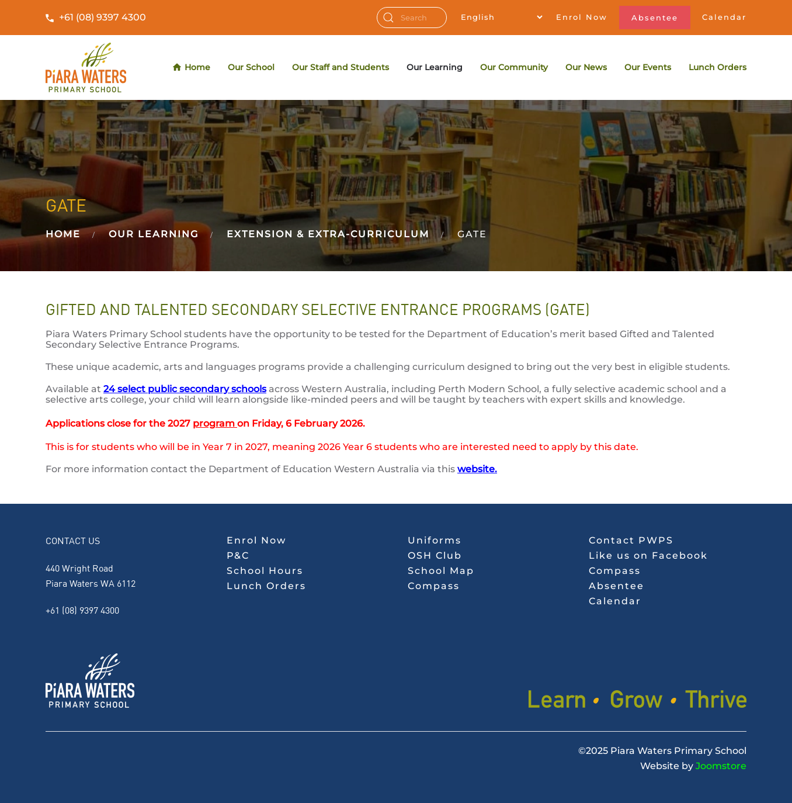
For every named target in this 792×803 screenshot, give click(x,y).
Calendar (724, 17)
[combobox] (412, 17)
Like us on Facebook (648, 555)
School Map (441, 570)
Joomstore (721, 765)
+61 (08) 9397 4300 (102, 17)
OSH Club (435, 555)
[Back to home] (86, 67)
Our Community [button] (514, 67)
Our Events (647, 67)
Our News (586, 67)
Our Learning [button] (435, 67)
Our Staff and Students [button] (340, 67)
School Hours (265, 570)
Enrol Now (581, 17)
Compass (434, 585)
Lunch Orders (717, 67)
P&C (238, 555)
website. (477, 469)
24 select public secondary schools (184, 388)
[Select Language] (501, 17)
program (214, 423)
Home (192, 67)
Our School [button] (251, 67)
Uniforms (434, 540)
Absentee (654, 17)
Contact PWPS (631, 540)
